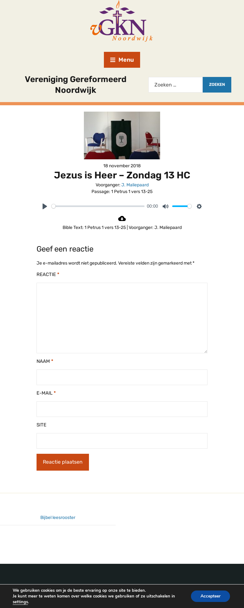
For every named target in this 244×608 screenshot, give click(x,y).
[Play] (45, 206)
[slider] (98, 206)
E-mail (46, 393)
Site (41, 425)
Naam (45, 361)
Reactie (48, 274)
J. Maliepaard (135, 185)
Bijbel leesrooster (57, 517)
